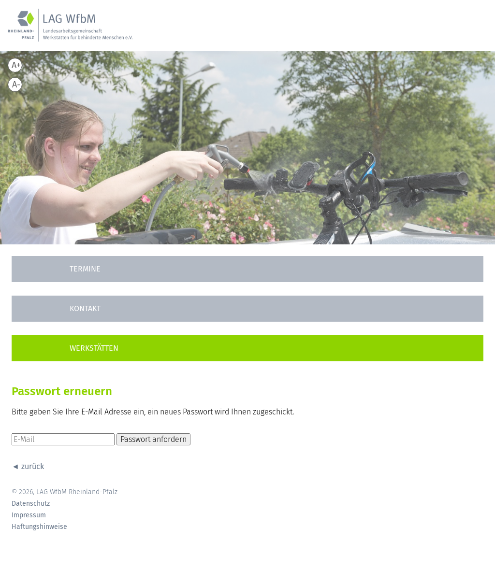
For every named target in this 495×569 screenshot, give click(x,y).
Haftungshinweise (39, 527)
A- (16, 84)
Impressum (29, 515)
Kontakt (85, 308)
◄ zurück (28, 466)
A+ (16, 65)
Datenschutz (31, 503)
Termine (85, 268)
